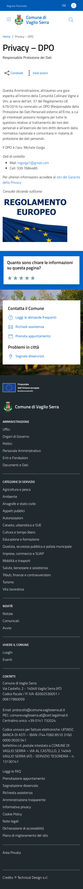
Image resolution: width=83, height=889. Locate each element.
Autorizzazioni (13, 518)
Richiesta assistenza (18, 792)
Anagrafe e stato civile (19, 503)
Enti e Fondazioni (15, 457)
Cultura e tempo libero (19, 532)
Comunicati (11, 620)
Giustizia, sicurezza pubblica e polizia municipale (37, 546)
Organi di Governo (16, 436)
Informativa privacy (17, 807)
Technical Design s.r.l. (32, 877)
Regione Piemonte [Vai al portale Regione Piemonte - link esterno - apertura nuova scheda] (17, 6)
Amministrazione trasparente (24, 799)
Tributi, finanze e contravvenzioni (27, 575)
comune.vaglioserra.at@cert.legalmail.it (39, 715)
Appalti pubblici (14, 510)
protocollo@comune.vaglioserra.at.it (38, 709)
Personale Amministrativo (22, 450)
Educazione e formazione (21, 539)
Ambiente (10, 496)
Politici (7, 443)
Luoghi (7, 652)
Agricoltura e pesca (17, 489)
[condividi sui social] (13, 73)
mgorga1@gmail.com (33, 162)
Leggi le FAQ (12, 771)
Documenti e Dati (15, 465)
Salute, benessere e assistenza (25, 567)
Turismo (8, 582)
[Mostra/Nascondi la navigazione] (9, 19)
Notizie (8, 613)
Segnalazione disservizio (20, 785)
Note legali (11, 821)
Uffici (6, 429)
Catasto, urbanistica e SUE (22, 525)
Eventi (7, 659)
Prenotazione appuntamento (24, 778)
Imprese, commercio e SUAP (23, 553)
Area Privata (12, 852)
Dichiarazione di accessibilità (23, 828)
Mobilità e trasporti (16, 560)
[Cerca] (71, 19)
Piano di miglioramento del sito (25, 835)
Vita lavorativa (13, 589)
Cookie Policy (12, 814)
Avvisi (7, 628)
